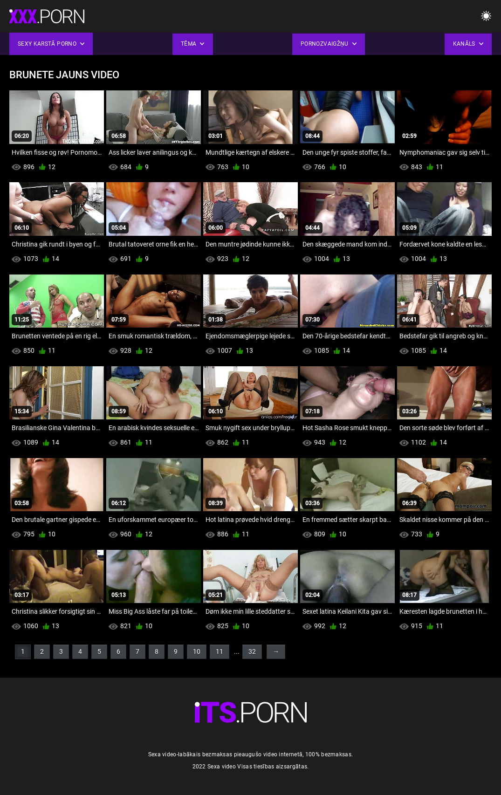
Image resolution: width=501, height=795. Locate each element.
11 (219, 651)
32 (252, 651)
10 (196, 651)
